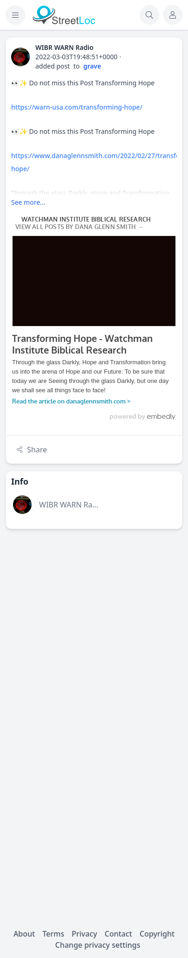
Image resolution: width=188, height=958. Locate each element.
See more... (28, 202)
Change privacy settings (98, 945)
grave (92, 66)
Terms (53, 934)
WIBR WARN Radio (71, 505)
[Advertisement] (94, 630)
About (24, 934)
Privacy (84, 934)
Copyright (157, 934)
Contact (118, 934)
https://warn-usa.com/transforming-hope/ (76, 107)
